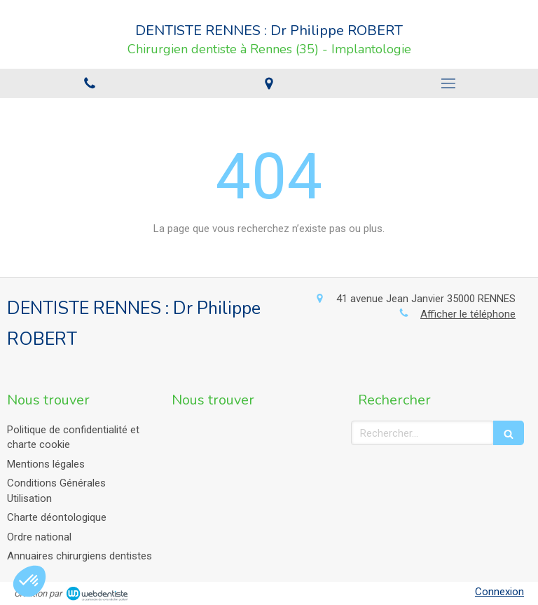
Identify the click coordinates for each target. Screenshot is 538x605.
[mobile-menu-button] (448, 83)
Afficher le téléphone (468, 314)
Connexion (499, 591)
